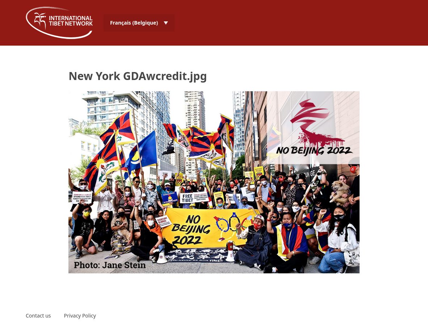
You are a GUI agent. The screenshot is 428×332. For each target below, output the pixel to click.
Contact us (38, 315)
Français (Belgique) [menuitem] (134, 22)
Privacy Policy (80, 315)
